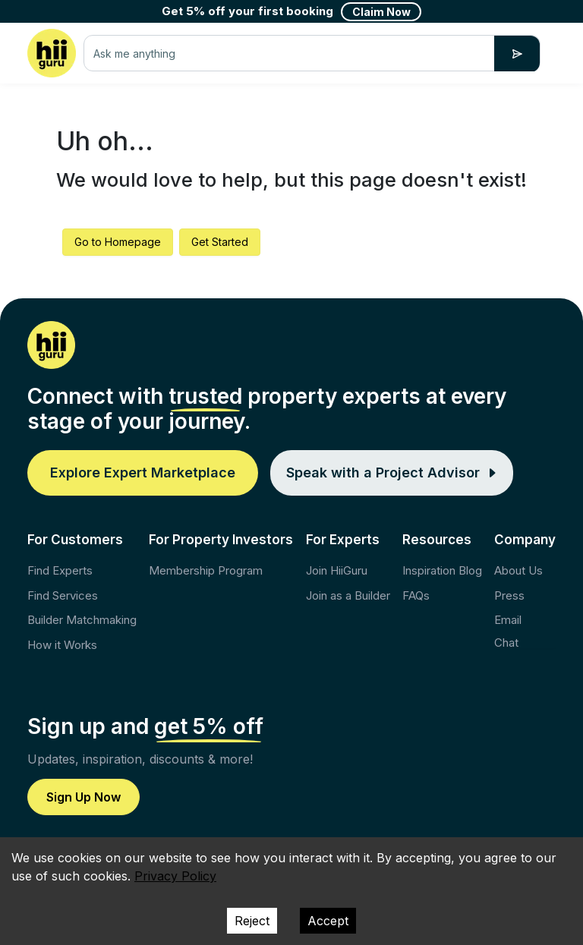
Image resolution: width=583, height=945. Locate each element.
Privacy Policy (175, 876)
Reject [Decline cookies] (252, 920)
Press (509, 595)
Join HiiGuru (336, 570)
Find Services (62, 595)
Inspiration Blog (442, 570)
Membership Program (206, 570)
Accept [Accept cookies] (327, 920)
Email (508, 620)
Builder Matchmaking (82, 620)
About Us (518, 570)
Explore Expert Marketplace (142, 472)
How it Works (62, 645)
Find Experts (60, 570)
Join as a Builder (348, 595)
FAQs (416, 595)
